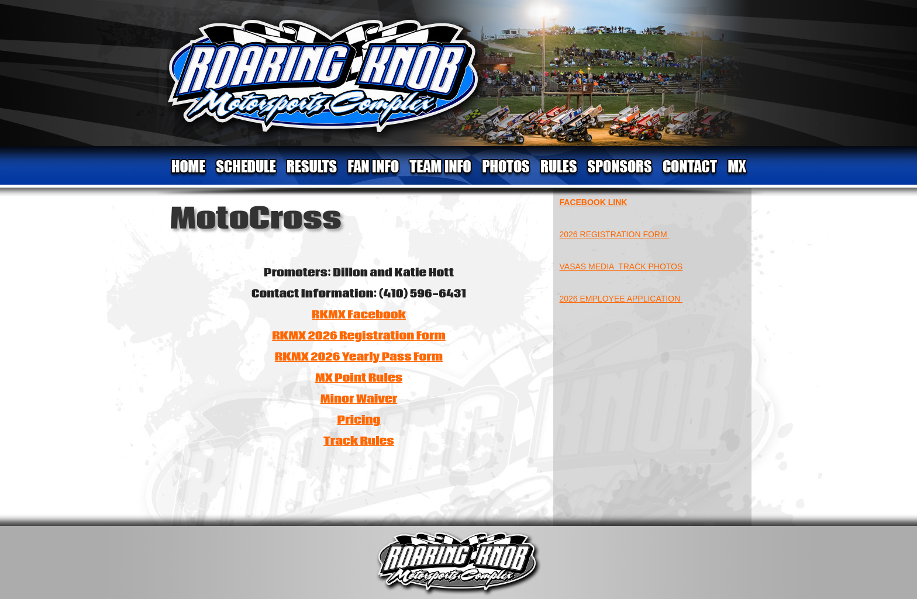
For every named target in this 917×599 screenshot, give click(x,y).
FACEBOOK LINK (594, 202)
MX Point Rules (358, 378)
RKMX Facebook (359, 315)
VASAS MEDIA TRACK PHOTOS (621, 266)
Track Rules (358, 441)
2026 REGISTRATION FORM (615, 234)
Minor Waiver (359, 399)
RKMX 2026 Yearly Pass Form (359, 357)
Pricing (359, 420)
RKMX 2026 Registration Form (359, 336)
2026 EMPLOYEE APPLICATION (621, 298)
